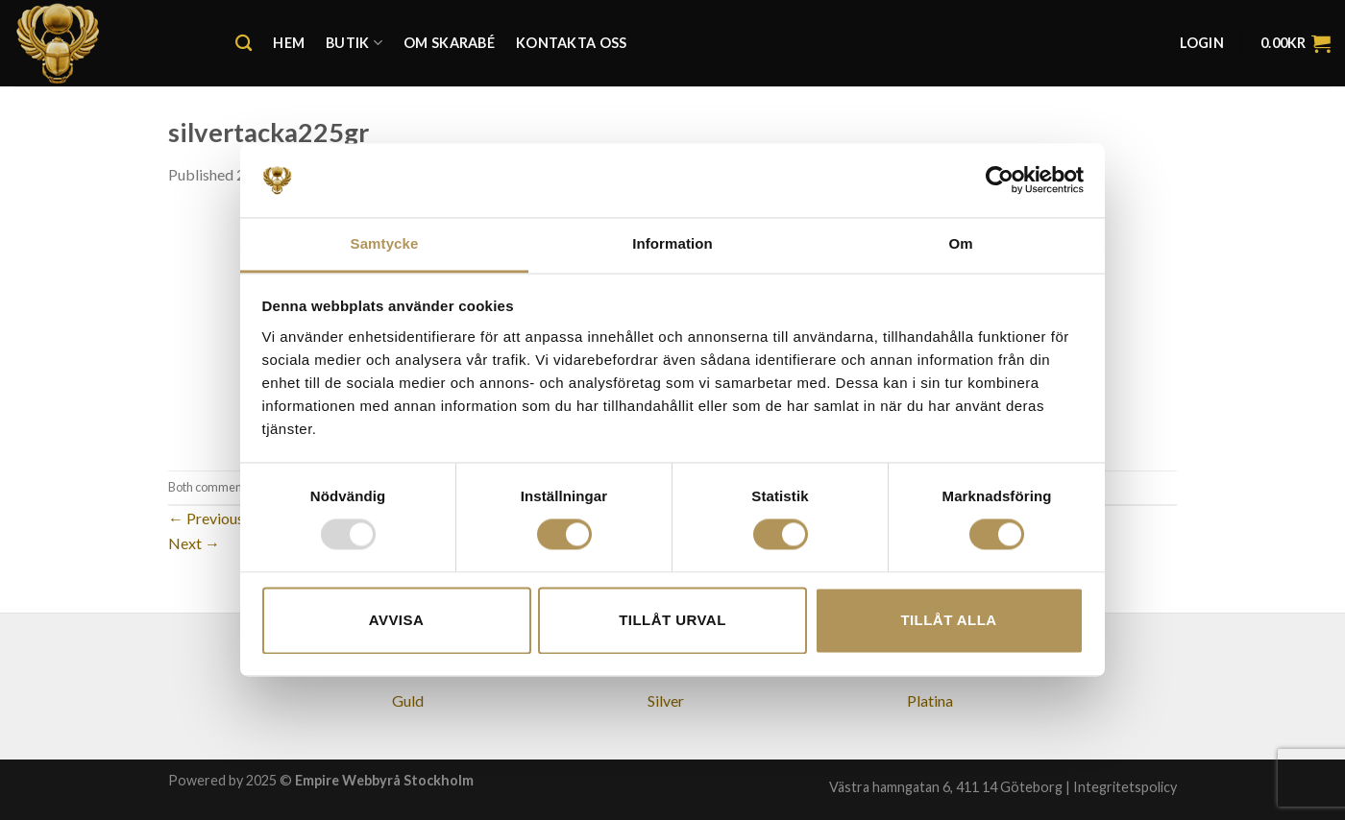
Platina (930, 700)
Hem (289, 43)
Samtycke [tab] (385, 243)
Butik (354, 43)
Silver (666, 700)
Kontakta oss (571, 43)
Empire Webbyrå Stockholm (384, 780)
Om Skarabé (449, 43)
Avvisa (396, 620)
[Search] (243, 43)
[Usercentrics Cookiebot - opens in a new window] (1000, 180)
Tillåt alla (948, 620)
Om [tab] (960, 243)
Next (194, 543)
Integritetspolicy (1125, 787)
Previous (206, 518)
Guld (408, 700)
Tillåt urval (672, 620)
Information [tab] (672, 243)
